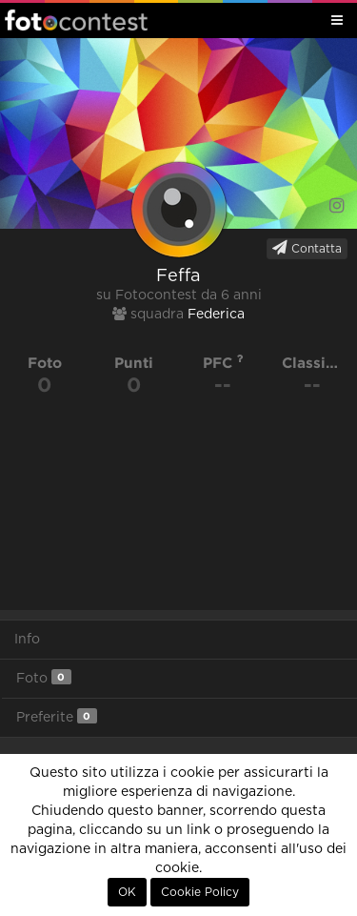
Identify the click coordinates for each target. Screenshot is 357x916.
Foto (43, 677)
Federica (216, 314)
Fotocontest (76, 20)
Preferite (56, 716)
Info (27, 639)
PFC (223, 363)
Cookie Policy (200, 892)
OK (127, 892)
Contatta (307, 247)
